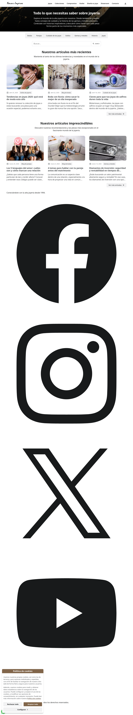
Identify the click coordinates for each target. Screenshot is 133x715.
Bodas (29, 35)
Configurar (22, 709)
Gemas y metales (81, 35)
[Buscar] (96, 43)
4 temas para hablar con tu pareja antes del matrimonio (65, 169)
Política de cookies (34, 698)
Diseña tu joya (92, 3)
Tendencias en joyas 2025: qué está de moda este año (25, 98)
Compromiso (72, 3)
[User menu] (125, 3)
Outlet (81, 3)
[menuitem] (50, 3)
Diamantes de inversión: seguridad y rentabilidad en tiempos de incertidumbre (107, 171)
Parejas (39, 35)
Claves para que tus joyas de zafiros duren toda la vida (107, 98)
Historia (95, 35)
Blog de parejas (26, 164)
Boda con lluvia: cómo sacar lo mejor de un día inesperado (63, 98)
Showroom (105, 3)
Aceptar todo (33, 704)
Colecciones (59, 3)
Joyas (50, 3)
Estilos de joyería (25, 93)
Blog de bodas (66, 93)
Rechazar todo (13, 704)
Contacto (115, 3)
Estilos (68, 35)
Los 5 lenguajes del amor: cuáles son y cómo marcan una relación (23, 169)
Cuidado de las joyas (53, 35)
